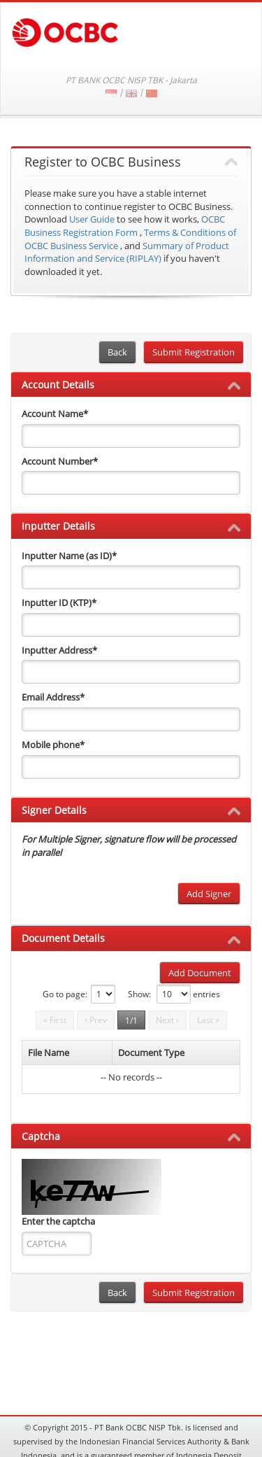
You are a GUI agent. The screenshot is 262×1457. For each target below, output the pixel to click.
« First (54, 1020)
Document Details (63, 938)
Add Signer (209, 893)
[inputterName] (131, 577)
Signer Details (54, 810)
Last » (208, 1020)
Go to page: (65, 994)
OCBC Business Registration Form (124, 226)
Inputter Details (58, 526)
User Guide (92, 219)
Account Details (58, 384)
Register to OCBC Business (102, 162)
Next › (167, 1020)
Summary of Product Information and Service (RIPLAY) (126, 252)
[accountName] (131, 436)
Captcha (41, 1136)
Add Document (199, 972)
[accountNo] (131, 483)
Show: (139, 994)
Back (117, 352)
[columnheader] (67, 1053)
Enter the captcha (58, 1221)
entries (206, 994)
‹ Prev (96, 1020)
